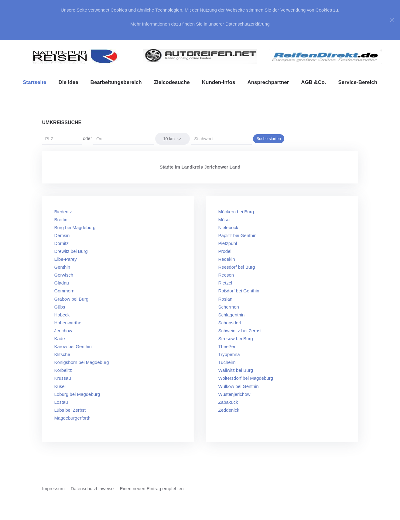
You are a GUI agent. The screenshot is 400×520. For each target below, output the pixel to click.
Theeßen (227, 346)
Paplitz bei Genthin (237, 235)
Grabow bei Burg (71, 299)
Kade (59, 338)
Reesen (226, 274)
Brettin (60, 219)
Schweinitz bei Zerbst (240, 330)
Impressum (53, 488)
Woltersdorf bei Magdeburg (245, 378)
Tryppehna (229, 354)
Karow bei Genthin (73, 346)
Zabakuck (228, 402)
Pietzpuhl (227, 243)
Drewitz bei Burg (71, 251)
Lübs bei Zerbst (70, 410)
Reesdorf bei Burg (236, 267)
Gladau (61, 282)
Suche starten (268, 138)
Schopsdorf (229, 322)
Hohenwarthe (67, 322)
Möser (224, 219)
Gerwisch (64, 274)
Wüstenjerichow (234, 394)
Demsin (62, 235)
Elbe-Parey (65, 259)
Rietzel (225, 282)
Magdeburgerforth (72, 418)
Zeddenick (228, 410)
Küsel (60, 386)
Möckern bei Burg (236, 211)
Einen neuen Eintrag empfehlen (151, 488)
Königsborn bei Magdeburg (81, 362)
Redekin (226, 259)
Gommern (64, 290)
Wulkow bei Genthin (238, 386)
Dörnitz (61, 243)
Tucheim (227, 362)
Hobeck (62, 314)
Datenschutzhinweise (92, 488)
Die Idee (68, 82)
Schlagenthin (231, 314)
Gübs (59, 306)
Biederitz (63, 211)
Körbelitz (63, 370)
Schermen (228, 306)
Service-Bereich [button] (358, 82)
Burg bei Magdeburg (75, 227)
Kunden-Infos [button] (218, 82)
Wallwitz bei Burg (235, 370)
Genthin (62, 267)
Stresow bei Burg (235, 338)
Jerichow (63, 330)
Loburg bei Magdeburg (77, 394)
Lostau (61, 402)
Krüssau (62, 378)
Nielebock (228, 227)
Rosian (225, 299)
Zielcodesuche (172, 82)
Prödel (224, 251)
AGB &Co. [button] (313, 82)
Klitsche (62, 354)
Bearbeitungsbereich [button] (116, 82)
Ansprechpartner (268, 82)
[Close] (392, 20)
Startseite (34, 82)
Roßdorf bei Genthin (238, 290)
